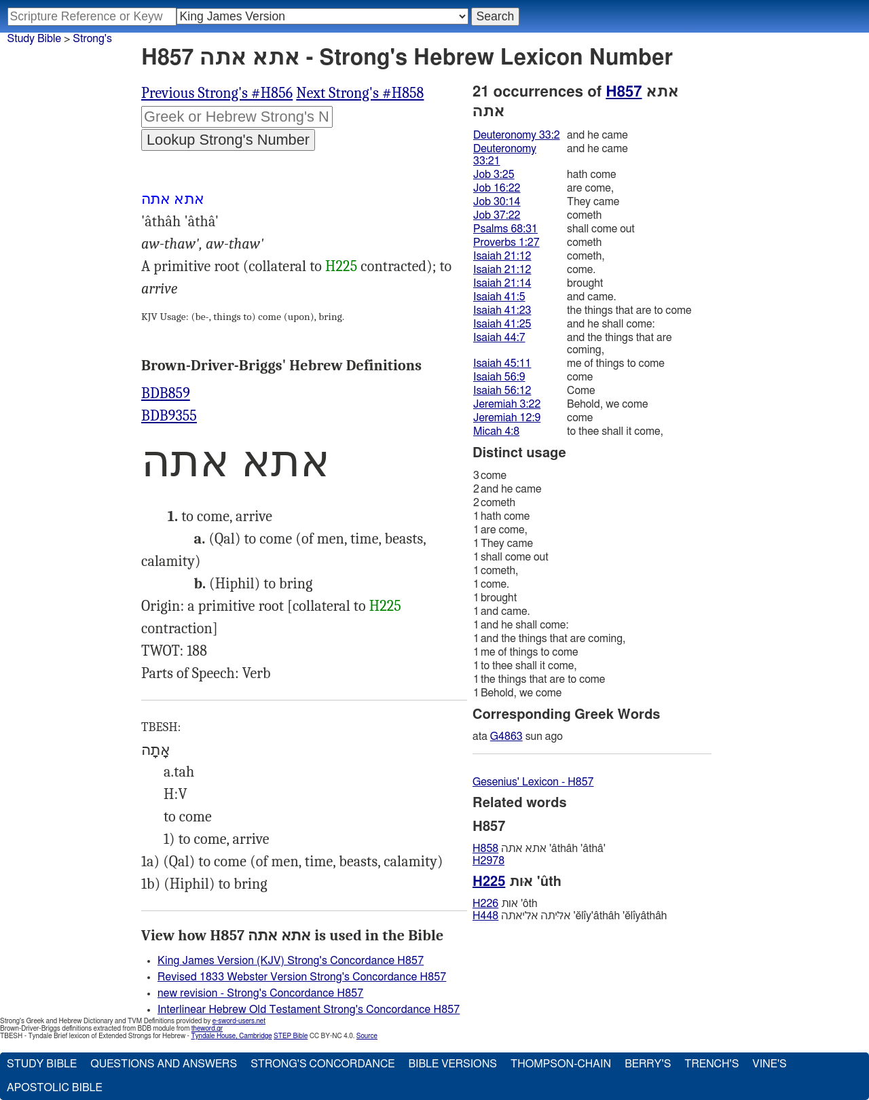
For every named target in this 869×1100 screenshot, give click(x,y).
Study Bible (34, 38)
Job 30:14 (497, 201)
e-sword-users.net (238, 1021)
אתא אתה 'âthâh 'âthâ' (539, 848)
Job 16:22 (497, 188)
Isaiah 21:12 (502, 256)
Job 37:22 (497, 215)
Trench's (711, 1064)
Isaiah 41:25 (502, 324)
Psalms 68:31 (505, 229)
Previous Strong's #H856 (217, 93)
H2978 (488, 860)
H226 (485, 903)
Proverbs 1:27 (506, 242)
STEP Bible (291, 1036)
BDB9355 (169, 416)
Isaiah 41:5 (499, 296)
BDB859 (165, 393)
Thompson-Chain (561, 1064)
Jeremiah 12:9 (506, 417)
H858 (485, 848)
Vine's (769, 1064)
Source (366, 1036)
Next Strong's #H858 (360, 93)
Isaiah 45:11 (502, 363)
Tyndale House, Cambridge (231, 1036)
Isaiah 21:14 (502, 283)
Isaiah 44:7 (499, 337)
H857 (624, 91)
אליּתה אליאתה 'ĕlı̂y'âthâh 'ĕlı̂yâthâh (570, 915)
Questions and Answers (163, 1064)
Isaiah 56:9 (499, 377)
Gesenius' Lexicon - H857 (533, 782)
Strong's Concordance (322, 1064)
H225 (341, 266)
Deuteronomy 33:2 (516, 135)
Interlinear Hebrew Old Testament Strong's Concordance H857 (309, 1009)
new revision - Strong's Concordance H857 (260, 993)
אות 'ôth (505, 903)
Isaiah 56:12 (502, 390)
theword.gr (207, 1028)
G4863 (506, 736)
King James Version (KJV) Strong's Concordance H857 (291, 960)
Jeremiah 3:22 (506, 404)
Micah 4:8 (496, 431)
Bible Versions (452, 1064)
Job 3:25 (494, 174)
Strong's (92, 38)
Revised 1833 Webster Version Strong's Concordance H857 (302, 977)
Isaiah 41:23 (502, 310)
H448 (485, 915)
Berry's (648, 1064)
